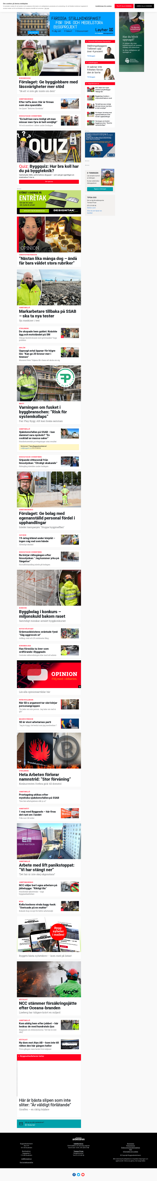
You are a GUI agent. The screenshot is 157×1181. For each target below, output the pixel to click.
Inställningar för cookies (104, 6)
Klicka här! (30, 1125)
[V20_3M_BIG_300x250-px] (100, 145)
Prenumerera (130, 1145)
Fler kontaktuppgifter (26, 1162)
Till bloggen (91, 56)
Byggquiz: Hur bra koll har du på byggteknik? (49, 168)
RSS (130, 1149)
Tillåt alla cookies (124, 6)
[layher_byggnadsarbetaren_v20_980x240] (66, 24)
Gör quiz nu (49, 181)
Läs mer (46, 8)
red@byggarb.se (26, 448)
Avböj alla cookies (144, 6)
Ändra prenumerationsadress (130, 1147)
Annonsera (130, 1143)
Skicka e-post (91, 208)
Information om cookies (130, 1151)
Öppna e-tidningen (100, 189)
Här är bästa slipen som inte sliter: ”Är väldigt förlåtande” (45, 1102)
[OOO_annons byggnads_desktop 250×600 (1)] (131, 42)
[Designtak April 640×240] (49, 202)
